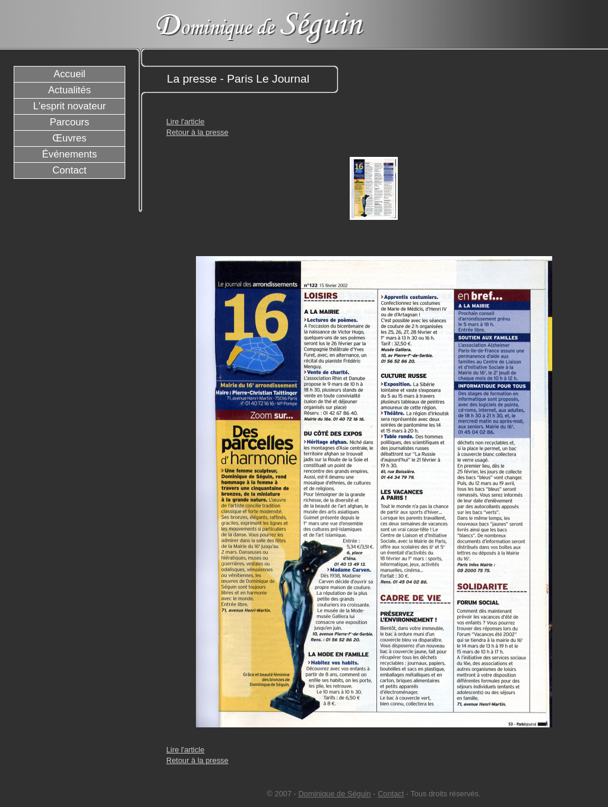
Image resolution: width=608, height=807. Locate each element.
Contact (391, 793)
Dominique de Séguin (334, 793)
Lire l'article (185, 121)
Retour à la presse (197, 132)
